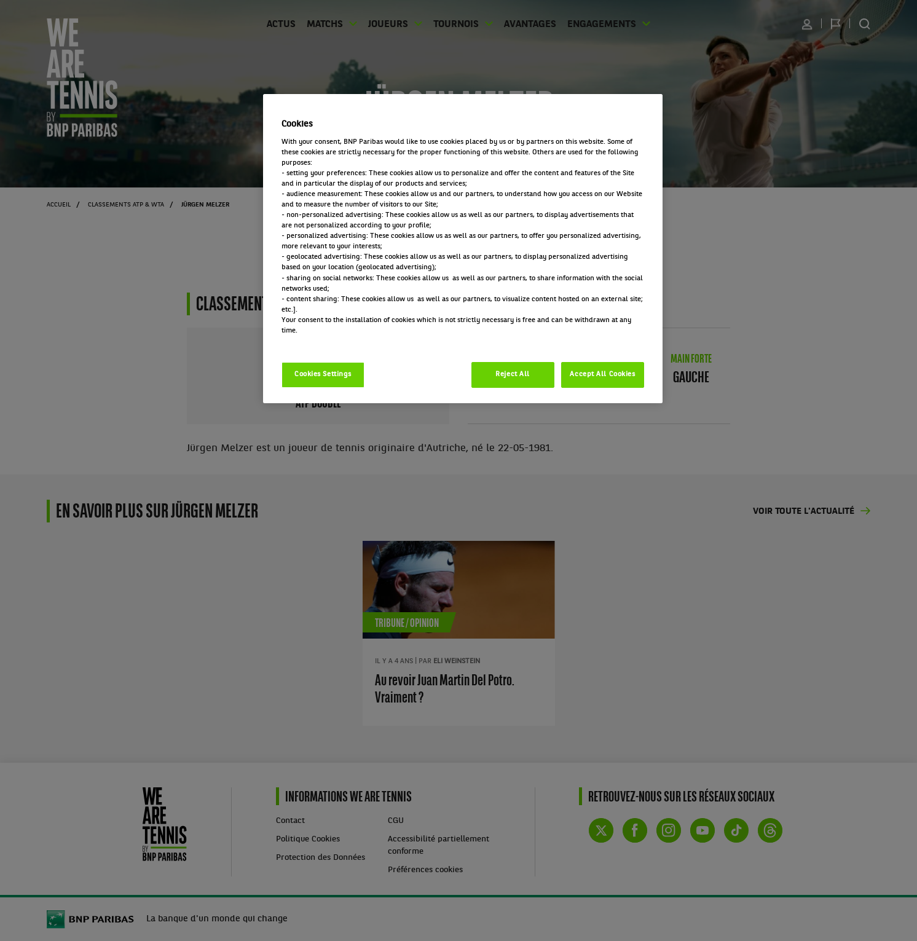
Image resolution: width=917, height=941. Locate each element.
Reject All (512, 374)
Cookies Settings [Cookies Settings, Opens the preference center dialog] (323, 374)
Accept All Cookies (602, 374)
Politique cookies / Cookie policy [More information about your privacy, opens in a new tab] (336, 341)
